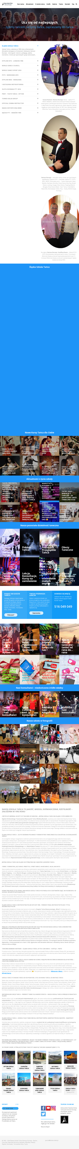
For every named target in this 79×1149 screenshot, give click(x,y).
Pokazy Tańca (26, 548)
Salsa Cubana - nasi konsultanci (29, 711)
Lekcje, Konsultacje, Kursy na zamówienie (29, 577)
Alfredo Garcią (6, 973)
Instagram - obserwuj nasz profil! (69, 675)
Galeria (54, 4)
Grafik (48, 4)
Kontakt (67, 4)
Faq (73, 4)
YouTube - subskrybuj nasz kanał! (48, 675)
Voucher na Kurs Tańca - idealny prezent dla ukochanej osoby (9, 676)
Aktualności (29, 4)
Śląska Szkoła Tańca (39, 267)
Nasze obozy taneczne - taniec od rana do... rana (68, 646)
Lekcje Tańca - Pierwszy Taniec (7, 551)
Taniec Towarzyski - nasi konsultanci (9, 711)
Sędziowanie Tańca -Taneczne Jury (9, 577)
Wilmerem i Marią (56, 971)
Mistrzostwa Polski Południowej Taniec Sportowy (29, 645)
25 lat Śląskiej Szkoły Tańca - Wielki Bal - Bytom (9, 646)
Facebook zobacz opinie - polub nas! (28, 676)
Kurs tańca (20, 4)
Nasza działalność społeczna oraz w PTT (68, 577)
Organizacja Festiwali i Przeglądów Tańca (49, 548)
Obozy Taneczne (67, 548)
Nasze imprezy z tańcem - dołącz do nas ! (48, 645)
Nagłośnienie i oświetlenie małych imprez (50, 578)
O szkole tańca (40, 4)
